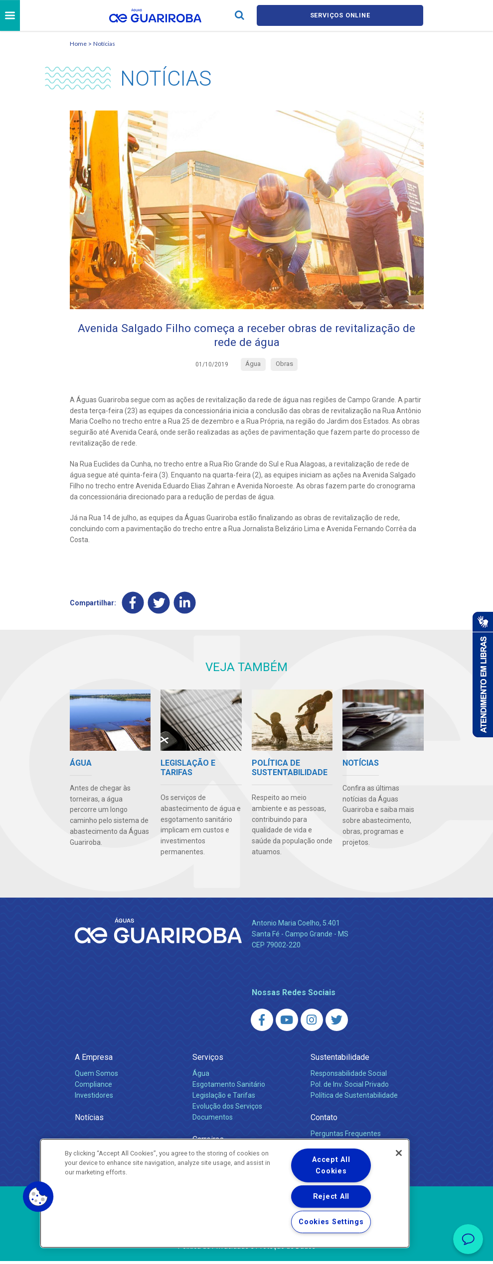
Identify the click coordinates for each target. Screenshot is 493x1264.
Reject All (331, 1196)
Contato (324, 1120)
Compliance (93, 1087)
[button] (38, 1197)
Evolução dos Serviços (227, 1109)
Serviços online (340, 15)
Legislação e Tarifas (223, 1098)
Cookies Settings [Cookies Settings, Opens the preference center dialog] (331, 1222)
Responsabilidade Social (349, 1076)
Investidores (94, 1098)
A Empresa (94, 1060)
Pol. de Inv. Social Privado (350, 1087)
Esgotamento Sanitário (228, 1087)
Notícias (104, 44)
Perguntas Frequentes (346, 1137)
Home (78, 44)
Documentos (212, 1120)
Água (200, 1076)
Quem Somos (96, 1076)
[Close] (399, 1153)
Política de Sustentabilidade (354, 1098)
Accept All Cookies (331, 1165)
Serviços (207, 1060)
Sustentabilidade (340, 1060)
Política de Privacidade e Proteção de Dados (247, 1249)
